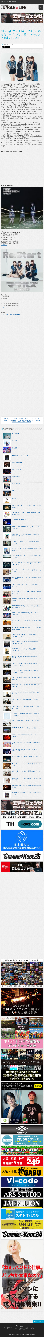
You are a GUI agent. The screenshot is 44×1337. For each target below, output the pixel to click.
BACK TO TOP (38, 1321)
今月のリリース (35, 1328)
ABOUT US (11, 1328)
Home (5, 1328)
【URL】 (4, 245)
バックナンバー (19, 1328)
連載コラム (22, 1330)
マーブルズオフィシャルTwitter (11, 314)
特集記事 (27, 1328)
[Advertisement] (16, 329)
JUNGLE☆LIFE (13, 7)
